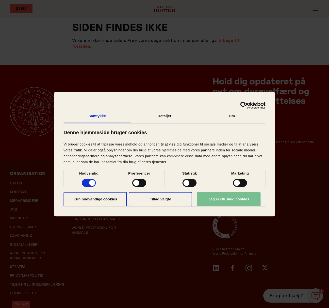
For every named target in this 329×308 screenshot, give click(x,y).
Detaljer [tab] (164, 115)
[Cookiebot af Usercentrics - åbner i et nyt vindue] (243, 105)
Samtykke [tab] (97, 115)
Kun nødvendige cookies (95, 199)
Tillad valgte (160, 199)
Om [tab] (232, 115)
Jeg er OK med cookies (228, 199)
